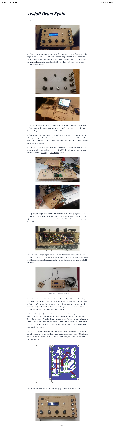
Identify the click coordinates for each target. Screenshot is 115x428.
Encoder (43, 153)
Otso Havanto (9, 2)
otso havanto (56, 426)
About (111, 2)
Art (102, 2)
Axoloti (34, 62)
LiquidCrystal (54, 153)
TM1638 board (37, 324)
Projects (105, 2)
